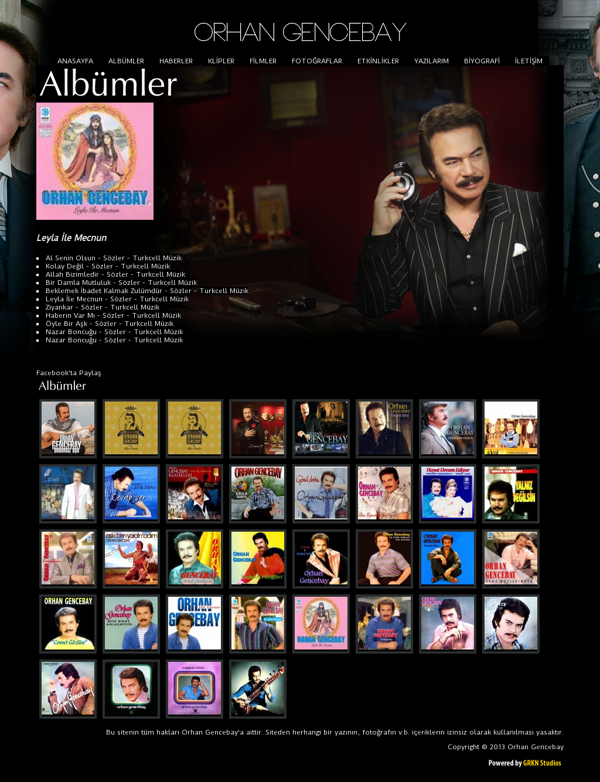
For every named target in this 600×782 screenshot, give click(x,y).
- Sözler (110, 258)
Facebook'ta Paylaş (68, 373)
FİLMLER (263, 61)
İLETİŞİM (529, 61)
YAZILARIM (431, 61)
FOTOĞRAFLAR (317, 61)
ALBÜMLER (126, 61)
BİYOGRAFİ (482, 61)
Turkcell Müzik (157, 258)
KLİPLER (221, 61)
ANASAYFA (75, 61)
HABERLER (176, 61)
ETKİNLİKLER (378, 61)
